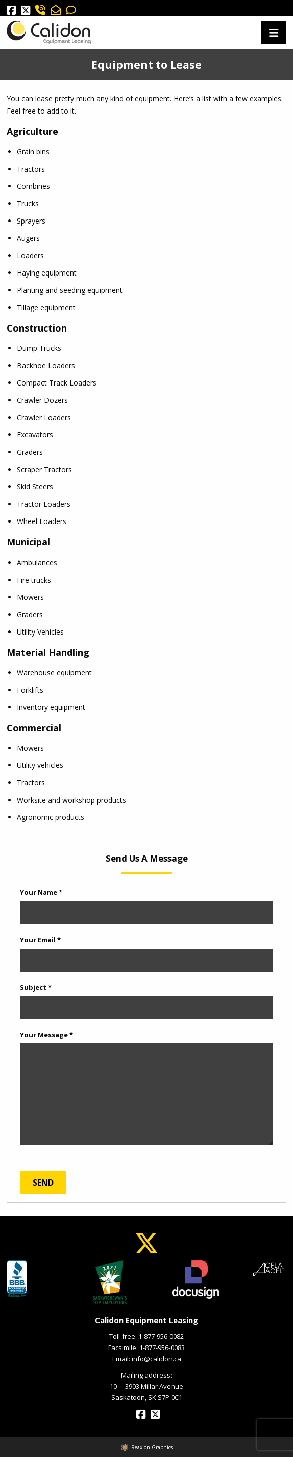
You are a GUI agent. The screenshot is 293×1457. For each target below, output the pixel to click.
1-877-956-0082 (161, 1336)
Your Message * (46, 1034)
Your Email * (40, 939)
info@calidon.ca (156, 1358)
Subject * (36, 987)
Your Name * (41, 892)
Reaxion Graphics (152, 1447)
